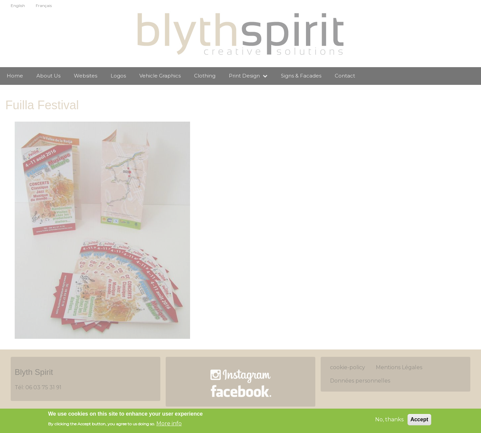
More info (169, 424)
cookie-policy (347, 367)
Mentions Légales (399, 367)
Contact (345, 76)
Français (44, 5)
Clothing (204, 76)
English (18, 5)
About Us (48, 76)
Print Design (248, 76)
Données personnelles (360, 381)
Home (15, 76)
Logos (118, 76)
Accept (419, 420)
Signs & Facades (301, 76)
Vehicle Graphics (160, 76)
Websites (85, 76)
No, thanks (389, 420)
